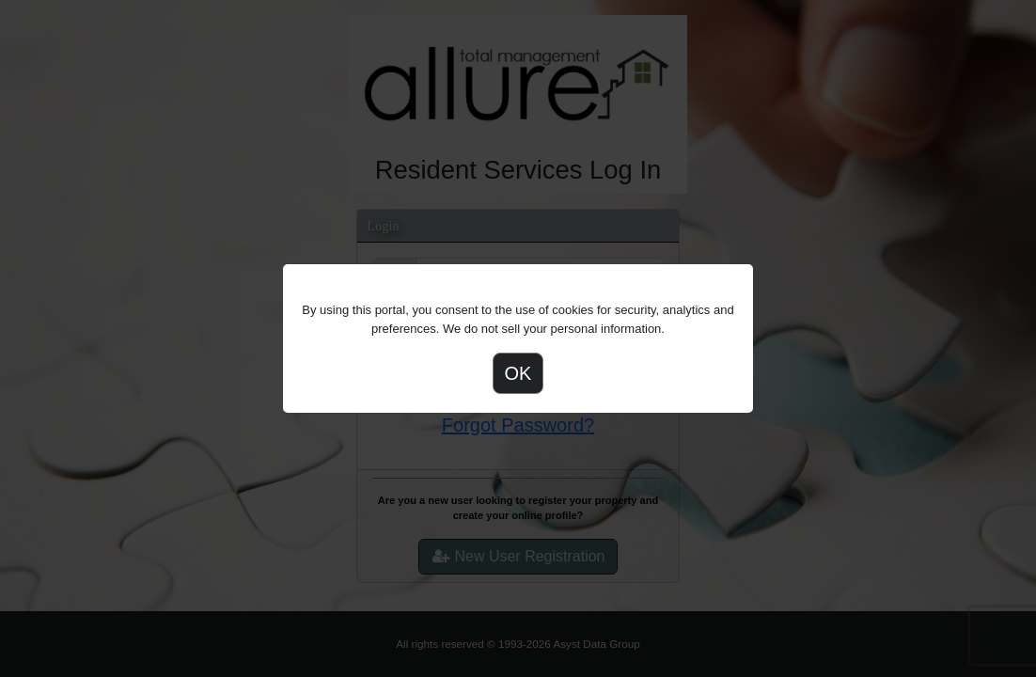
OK (518, 373)
